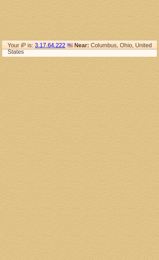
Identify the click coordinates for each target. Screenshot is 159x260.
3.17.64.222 (50, 45)
